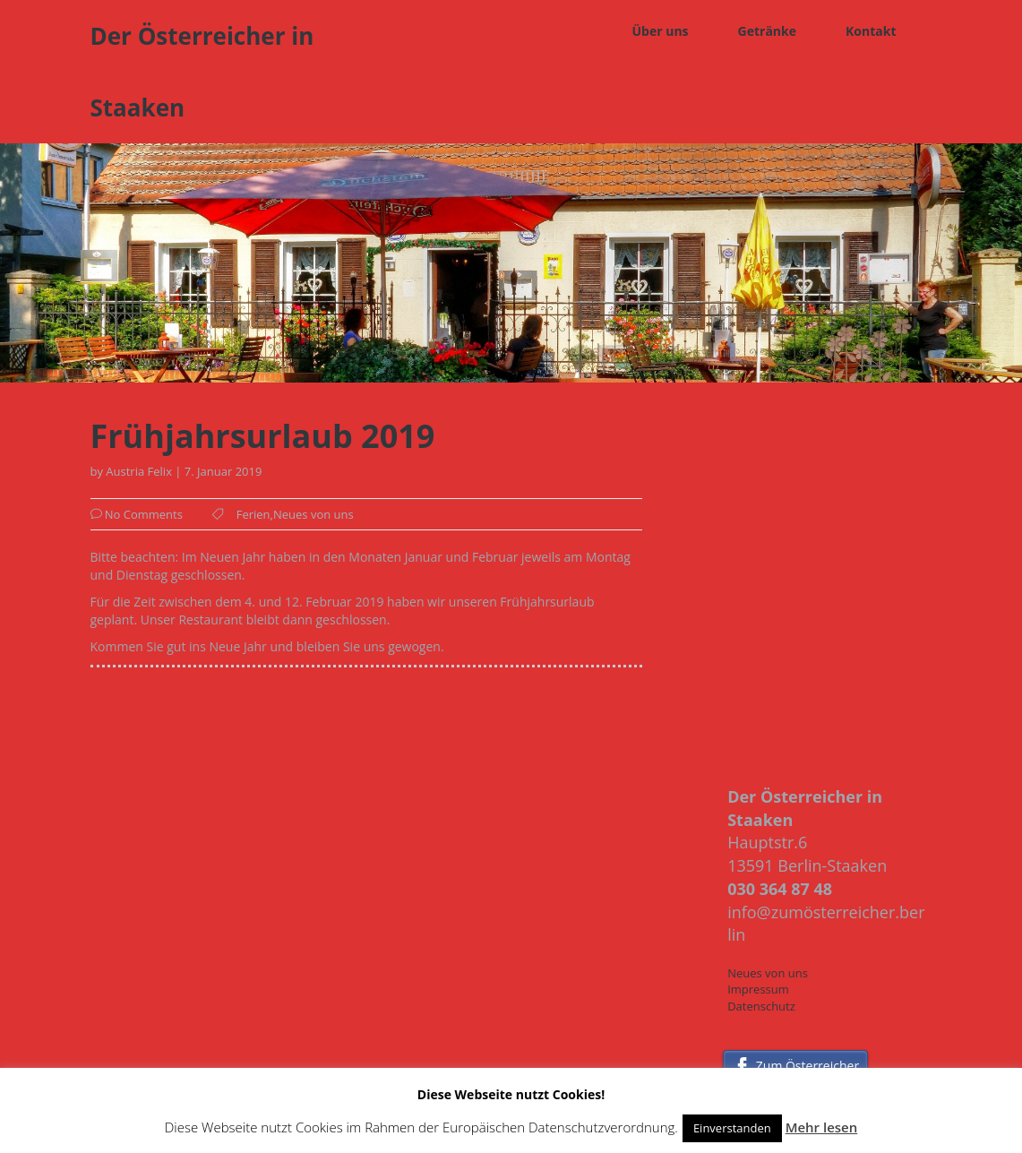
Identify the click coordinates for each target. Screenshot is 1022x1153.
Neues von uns (313, 514)
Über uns (659, 30)
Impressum (758, 989)
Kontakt (871, 30)
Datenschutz (761, 1006)
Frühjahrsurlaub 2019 (262, 436)
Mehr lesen (822, 1127)
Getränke (767, 30)
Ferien (253, 514)
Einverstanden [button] (732, 1128)
